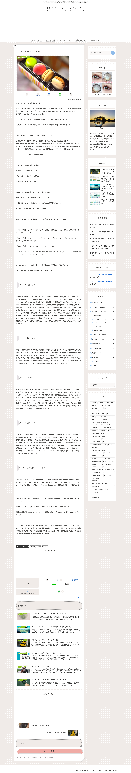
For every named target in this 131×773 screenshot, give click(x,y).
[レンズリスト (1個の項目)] (108, 456)
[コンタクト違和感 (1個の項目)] (96, 475)
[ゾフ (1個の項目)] (96, 419)
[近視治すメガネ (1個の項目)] (102, 486)
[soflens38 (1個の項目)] (95, 405)
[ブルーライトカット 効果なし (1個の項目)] (102, 436)
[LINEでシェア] (60, 94)
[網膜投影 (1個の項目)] (103, 431)
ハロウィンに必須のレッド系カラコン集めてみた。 (102, 240)
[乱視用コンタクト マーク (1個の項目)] (102, 433)
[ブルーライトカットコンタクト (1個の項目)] (98, 445)
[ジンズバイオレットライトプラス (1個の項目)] (102, 495)
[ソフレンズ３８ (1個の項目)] (108, 405)
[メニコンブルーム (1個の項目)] (108, 428)
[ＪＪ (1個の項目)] (92, 425)
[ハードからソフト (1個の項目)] (108, 439)
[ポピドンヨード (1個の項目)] (110, 470)
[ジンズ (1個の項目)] (111, 417)
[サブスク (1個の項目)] (110, 414)
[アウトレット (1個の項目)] (95, 439)
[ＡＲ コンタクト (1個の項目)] (102, 411)
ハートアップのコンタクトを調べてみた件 (102, 226)
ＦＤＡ (33, 546)
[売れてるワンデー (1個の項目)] (102, 498)
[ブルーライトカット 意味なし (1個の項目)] (102, 450)
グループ (44, 546)
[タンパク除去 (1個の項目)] (109, 453)
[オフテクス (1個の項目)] (100, 470)
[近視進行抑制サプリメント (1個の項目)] (102, 481)
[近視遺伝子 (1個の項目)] (95, 428)
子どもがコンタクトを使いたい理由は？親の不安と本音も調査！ (102, 247)
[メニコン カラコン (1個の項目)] (108, 442)
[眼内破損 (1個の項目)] (109, 408)
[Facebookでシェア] (38, 94)
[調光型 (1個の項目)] (108, 419)
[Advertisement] (65, 26)
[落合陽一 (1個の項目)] (94, 431)
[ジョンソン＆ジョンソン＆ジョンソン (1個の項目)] (102, 422)
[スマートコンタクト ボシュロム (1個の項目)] (102, 484)
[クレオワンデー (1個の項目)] (108, 459)
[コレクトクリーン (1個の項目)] (96, 453)
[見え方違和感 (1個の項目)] (109, 475)
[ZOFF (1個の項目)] (111, 431)
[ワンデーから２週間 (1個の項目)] (107, 464)
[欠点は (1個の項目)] (101, 403)
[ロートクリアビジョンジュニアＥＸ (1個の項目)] (102, 489)
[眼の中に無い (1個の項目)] (96, 408)
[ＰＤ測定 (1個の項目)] (111, 445)
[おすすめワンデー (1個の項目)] (96, 467)
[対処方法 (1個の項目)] (94, 403)
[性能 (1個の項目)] (93, 417)
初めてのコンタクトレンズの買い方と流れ (102, 254)
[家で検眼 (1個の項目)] (95, 464)
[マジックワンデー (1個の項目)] (108, 467)
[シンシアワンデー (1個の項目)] (102, 417)
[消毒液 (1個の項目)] (93, 470)
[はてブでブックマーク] (49, 94)
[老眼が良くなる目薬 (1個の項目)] (108, 461)
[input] (101, 53)
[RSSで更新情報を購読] (62, 591)
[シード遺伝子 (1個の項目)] (100, 425)
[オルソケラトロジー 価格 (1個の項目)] (98, 414)
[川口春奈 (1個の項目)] (95, 459)
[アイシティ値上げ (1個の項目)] (102, 478)
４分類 (39, 546)
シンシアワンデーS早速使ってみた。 (102, 274)
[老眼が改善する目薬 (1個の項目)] (96, 461)
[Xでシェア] (27, 94)
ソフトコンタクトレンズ (23, 546)
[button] (71, 94)
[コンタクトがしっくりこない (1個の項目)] (102, 472)
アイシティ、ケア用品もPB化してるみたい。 (101, 233)
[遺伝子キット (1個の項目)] (110, 425)
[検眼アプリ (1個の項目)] (102, 447)
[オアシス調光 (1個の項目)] (110, 403)
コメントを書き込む (49, 751)
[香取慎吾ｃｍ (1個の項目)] (96, 456)
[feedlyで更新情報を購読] (59, 591)
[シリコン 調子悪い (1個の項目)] (96, 442)
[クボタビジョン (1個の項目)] (102, 492)
